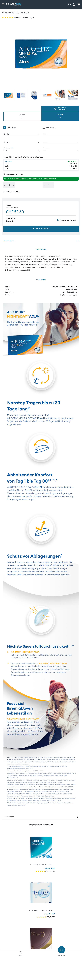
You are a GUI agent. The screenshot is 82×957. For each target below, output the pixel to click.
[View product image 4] (47, 95)
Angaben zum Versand (66, 220)
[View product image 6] (73, 95)
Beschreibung (41, 241)
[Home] (20, 952)
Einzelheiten (41, 280)
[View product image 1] (8, 95)
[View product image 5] (60, 95)
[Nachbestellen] (61, 949)
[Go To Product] (41, 846)
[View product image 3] (34, 95)
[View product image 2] (21, 95)
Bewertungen (41, 817)
